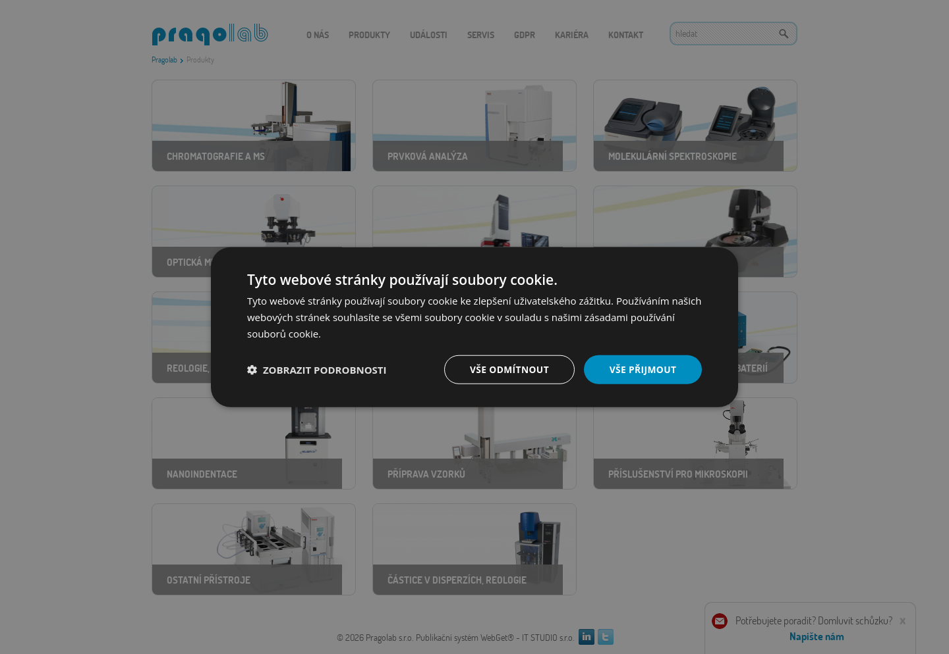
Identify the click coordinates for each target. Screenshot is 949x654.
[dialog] (474, 327)
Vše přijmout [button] (643, 369)
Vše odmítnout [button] (508, 369)
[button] (317, 369)
